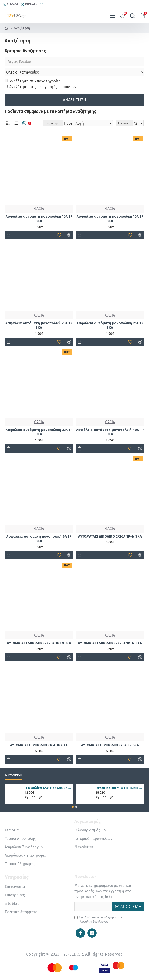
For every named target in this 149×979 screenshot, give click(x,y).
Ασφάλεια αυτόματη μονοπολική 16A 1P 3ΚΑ (110, 219)
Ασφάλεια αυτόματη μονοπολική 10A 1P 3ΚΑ (39, 219)
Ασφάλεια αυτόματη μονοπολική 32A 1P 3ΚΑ (39, 432)
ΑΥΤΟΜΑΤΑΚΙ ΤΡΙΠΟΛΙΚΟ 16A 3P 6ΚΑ (39, 745)
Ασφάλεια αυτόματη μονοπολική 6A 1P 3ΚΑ (38, 539)
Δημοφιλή (13, 775)
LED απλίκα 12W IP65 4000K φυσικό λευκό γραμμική (48, 788)
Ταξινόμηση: (53, 123)
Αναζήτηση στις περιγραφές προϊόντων (40, 87)
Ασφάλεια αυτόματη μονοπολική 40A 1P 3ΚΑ (110, 432)
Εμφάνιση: (124, 123)
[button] (73, 807)
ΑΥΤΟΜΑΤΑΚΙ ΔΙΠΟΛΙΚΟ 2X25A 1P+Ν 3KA (110, 643)
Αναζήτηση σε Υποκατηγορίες (32, 81)
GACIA (39, 209)
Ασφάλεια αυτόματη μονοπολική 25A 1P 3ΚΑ (110, 325)
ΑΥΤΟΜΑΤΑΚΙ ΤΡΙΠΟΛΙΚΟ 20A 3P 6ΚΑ (110, 745)
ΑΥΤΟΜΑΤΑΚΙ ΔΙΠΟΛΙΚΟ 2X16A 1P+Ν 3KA (110, 537)
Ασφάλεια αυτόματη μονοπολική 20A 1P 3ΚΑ (38, 325)
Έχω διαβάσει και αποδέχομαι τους (98, 920)
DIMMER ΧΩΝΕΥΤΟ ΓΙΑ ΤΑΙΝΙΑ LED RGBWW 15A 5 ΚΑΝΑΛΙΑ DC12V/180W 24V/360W (119, 788)
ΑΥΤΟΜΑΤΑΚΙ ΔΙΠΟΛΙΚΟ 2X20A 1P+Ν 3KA (39, 643)
